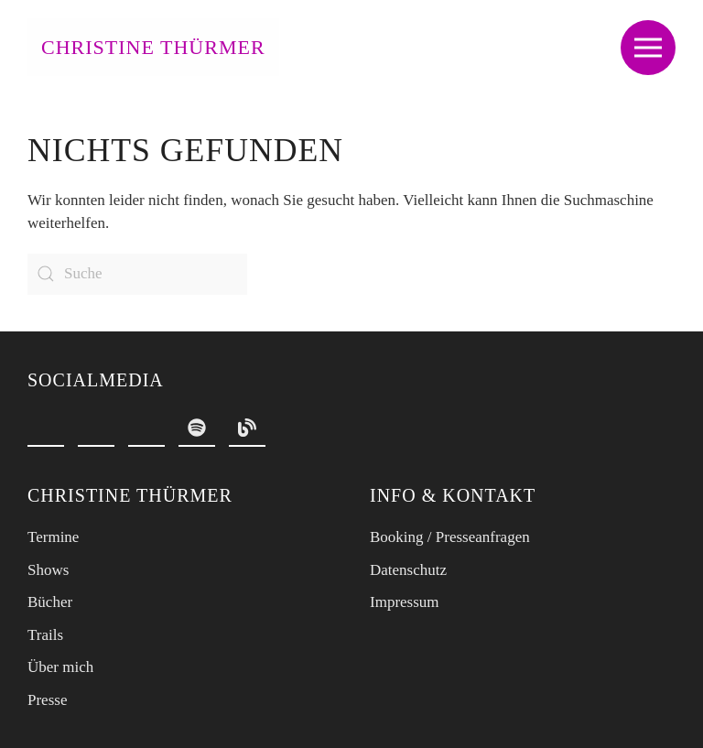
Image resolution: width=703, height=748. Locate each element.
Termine (53, 537)
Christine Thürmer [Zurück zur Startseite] (153, 47)
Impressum (404, 602)
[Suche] (137, 274)
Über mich (60, 667)
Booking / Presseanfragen (450, 537)
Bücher (49, 602)
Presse (47, 700)
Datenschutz (408, 570)
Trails (45, 635)
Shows (48, 570)
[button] (648, 47)
